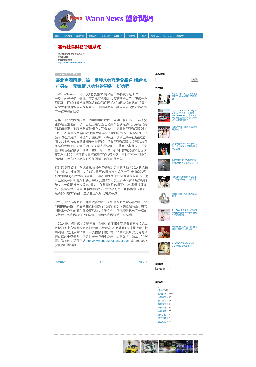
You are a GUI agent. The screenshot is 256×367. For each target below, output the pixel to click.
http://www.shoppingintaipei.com (108, 240)
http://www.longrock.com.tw (71, 63)
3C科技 (143, 36)
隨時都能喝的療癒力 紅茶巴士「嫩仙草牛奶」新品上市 (184, 178)
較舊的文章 (142, 262)
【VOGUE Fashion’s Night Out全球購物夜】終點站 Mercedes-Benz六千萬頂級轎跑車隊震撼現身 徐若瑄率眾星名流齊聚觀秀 (184, 115)
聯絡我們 (180, 36)
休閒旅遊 (131, 36)
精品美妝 (93, 36)
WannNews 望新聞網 (119, 18)
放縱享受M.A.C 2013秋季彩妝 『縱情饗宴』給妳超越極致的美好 (184, 146)
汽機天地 (68, 36)
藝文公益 (167, 36)
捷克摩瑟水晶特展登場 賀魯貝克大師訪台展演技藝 (184, 228)
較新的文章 (61, 262)
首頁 (57, 36)
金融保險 (80, 36)
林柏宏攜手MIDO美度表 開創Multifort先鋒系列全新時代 (185, 161)
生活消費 (118, 36)
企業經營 (106, 36)
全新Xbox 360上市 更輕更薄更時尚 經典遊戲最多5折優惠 (185, 96)
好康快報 (162, 304)
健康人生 (155, 36)
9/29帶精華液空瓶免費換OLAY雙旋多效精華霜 (183, 244)
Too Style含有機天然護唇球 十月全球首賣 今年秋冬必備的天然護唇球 (184, 212)
